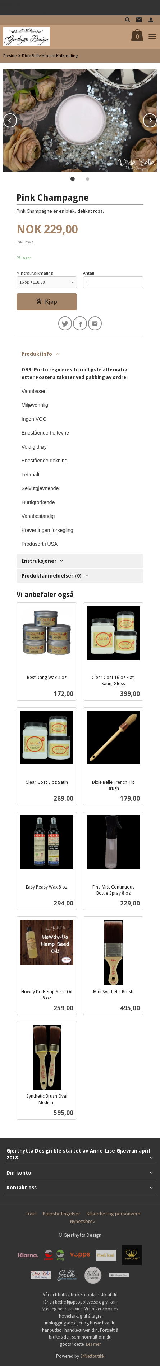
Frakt (31, 1213)
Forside (10, 55)
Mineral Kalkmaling (35, 273)
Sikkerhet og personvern (113, 1213)
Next (156, 119)
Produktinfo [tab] (37, 354)
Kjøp (46, 302)
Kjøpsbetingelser (61, 1213)
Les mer (93, 1344)
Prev (16, 119)
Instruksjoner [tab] (39, 561)
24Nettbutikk (92, 1356)
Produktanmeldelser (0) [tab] (52, 576)
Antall (88, 273)
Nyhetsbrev (82, 1221)
